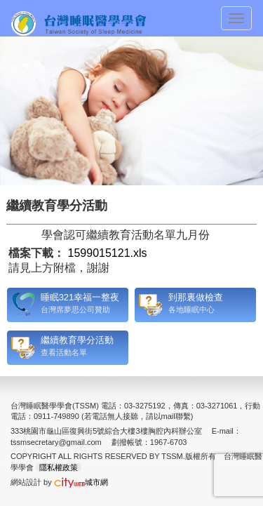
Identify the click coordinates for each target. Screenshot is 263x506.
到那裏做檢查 (195, 297)
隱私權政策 (58, 467)
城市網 (81, 482)
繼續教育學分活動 (77, 340)
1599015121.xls (107, 253)
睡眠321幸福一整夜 (80, 297)
